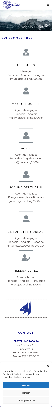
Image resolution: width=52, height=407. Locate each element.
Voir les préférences (26, 400)
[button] (47, 365)
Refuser (26, 393)
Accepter (26, 385)
